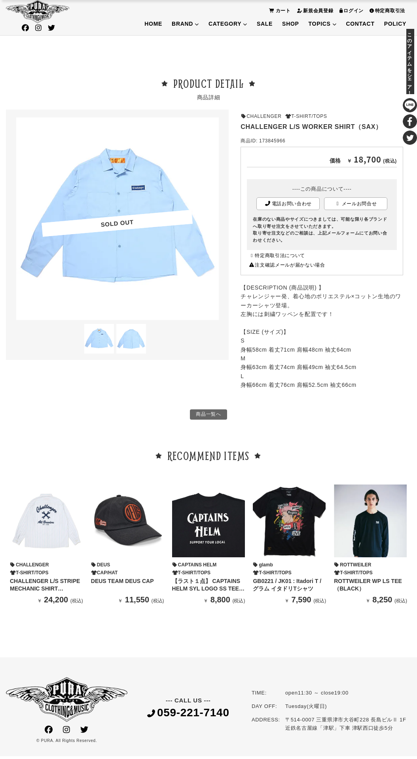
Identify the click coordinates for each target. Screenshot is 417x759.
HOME (153, 24)
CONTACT (360, 24)
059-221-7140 (188, 715)
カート (279, 10)
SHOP (290, 24)
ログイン (350, 10)
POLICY (395, 24)
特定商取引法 (386, 10)
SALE (265, 24)
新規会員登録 (314, 10)
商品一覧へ (208, 416)
